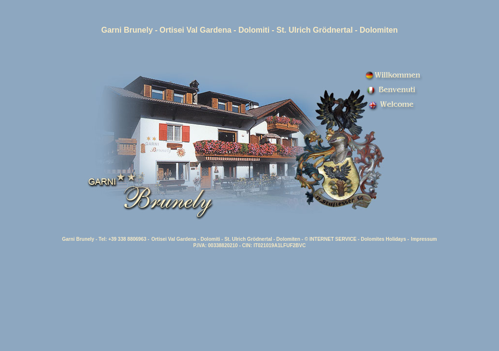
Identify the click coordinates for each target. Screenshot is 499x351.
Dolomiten (288, 239)
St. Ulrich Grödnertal (314, 30)
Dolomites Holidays (383, 239)
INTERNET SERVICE (333, 239)
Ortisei (171, 30)
